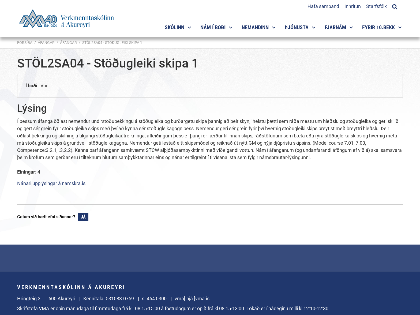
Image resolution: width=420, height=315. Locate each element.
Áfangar (46, 42)
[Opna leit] (394, 6)
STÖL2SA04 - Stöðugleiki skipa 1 (112, 42)
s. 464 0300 (154, 298)
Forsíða (24, 42)
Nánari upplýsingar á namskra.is (51, 183)
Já (83, 217)
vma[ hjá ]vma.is (192, 298)
